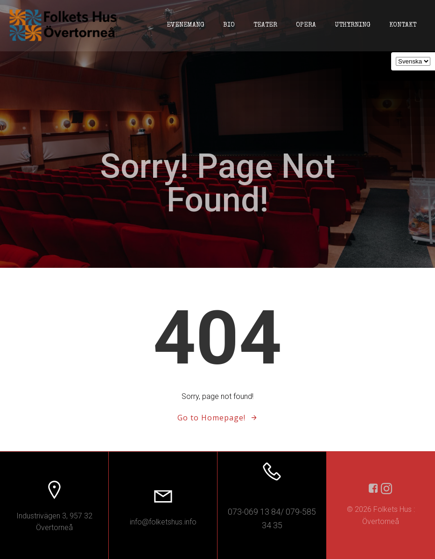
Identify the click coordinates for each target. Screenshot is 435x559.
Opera (306, 25)
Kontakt (402, 25)
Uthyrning (353, 25)
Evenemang (185, 25)
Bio (229, 25)
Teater (265, 25)
